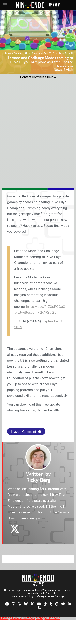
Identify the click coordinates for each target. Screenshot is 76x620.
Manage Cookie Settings (50, 596)
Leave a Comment (16, 53)
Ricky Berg (64, 53)
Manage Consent (48, 618)
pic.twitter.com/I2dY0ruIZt (35, 312)
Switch (68, 70)
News (58, 70)
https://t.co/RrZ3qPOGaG (45, 307)
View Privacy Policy (22, 596)
